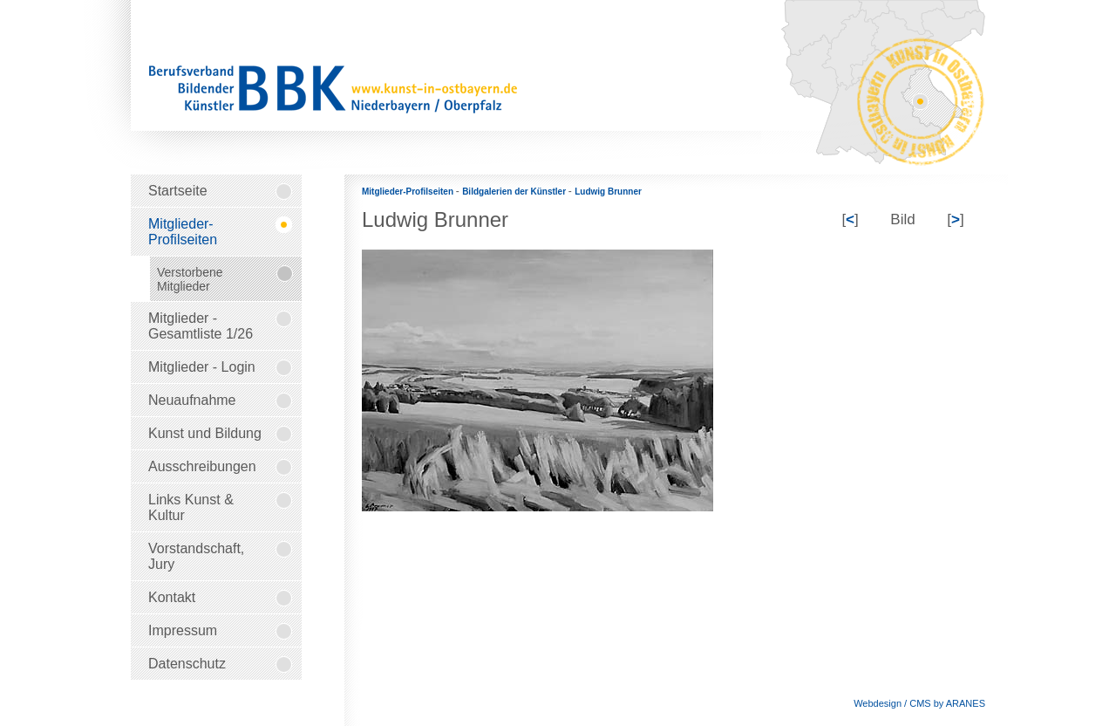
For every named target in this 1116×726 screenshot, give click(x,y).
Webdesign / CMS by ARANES (919, 703)
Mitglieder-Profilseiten (409, 191)
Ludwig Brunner (608, 191)
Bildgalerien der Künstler (515, 191)
